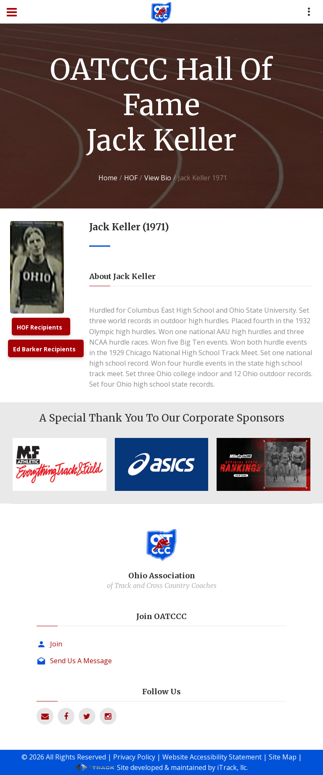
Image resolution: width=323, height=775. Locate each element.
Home (107, 177)
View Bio (157, 177)
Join (56, 643)
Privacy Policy (134, 757)
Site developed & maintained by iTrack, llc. (182, 767)
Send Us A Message (81, 660)
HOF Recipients (39, 327)
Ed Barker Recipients (44, 349)
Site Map (283, 757)
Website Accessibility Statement (212, 757)
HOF (131, 177)
